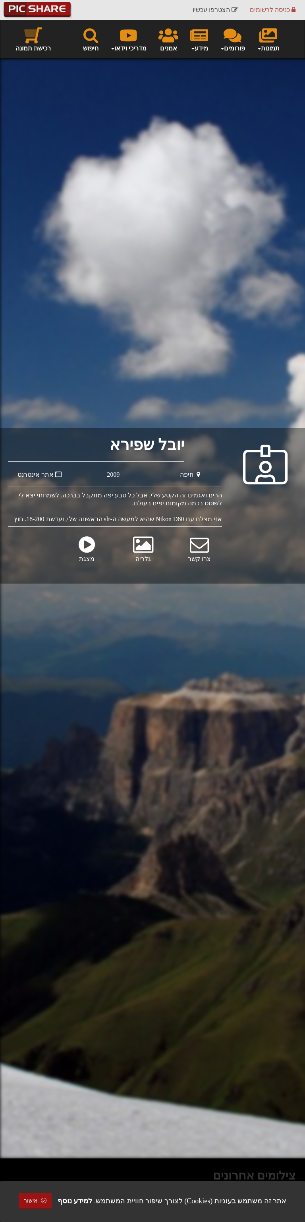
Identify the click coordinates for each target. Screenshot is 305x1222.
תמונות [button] (268, 39)
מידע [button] (199, 39)
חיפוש (90, 39)
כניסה (272, 9)
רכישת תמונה (33, 39)
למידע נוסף (75, 1201)
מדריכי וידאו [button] (128, 39)
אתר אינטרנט (39, 474)
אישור (35, 1201)
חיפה (190, 474)
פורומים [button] (232, 39)
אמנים (168, 39)
